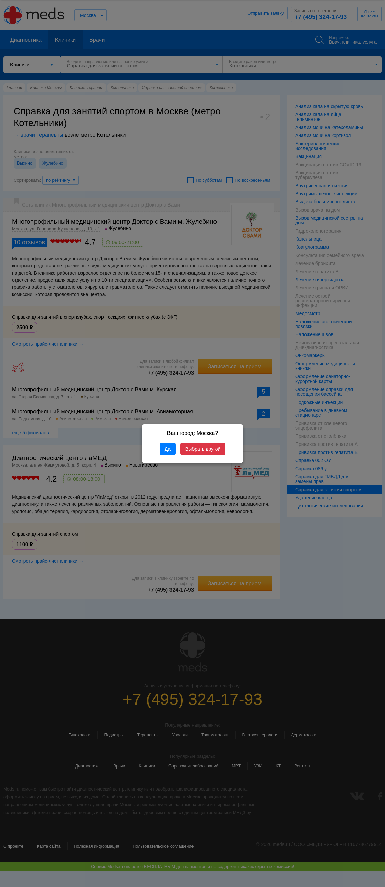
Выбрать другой (202, 449)
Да (168, 449)
